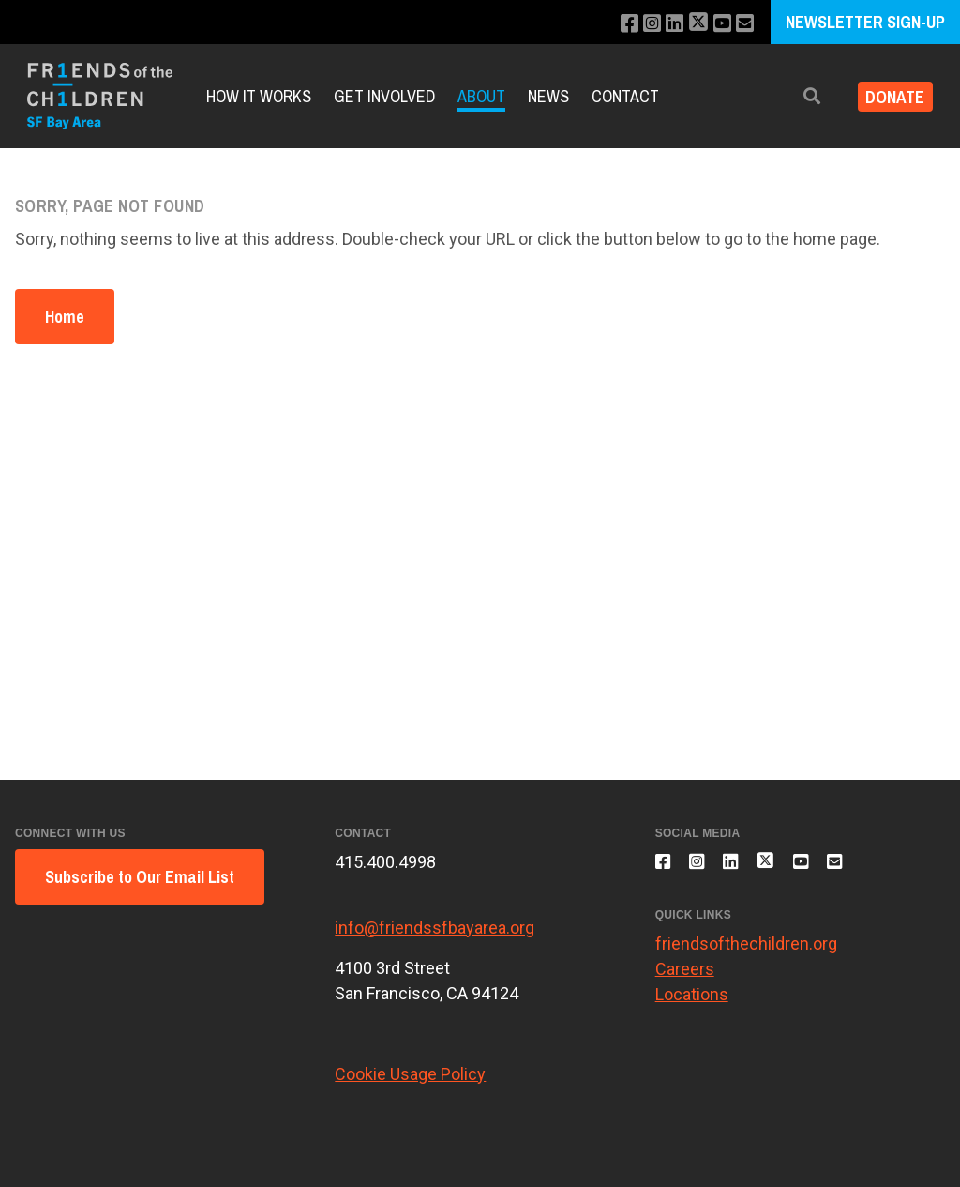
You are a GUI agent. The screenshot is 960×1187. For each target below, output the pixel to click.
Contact (625, 96)
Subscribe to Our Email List (139, 877)
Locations (691, 1004)
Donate (888, 96)
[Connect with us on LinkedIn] (665, 23)
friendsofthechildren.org (746, 954)
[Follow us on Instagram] (640, 23)
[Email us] (744, 23)
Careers (684, 979)
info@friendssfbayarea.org (434, 927)
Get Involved (384, 96)
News (548, 96)
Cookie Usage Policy (410, 1074)
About (481, 96)
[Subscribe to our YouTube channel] (719, 23)
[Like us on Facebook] (614, 23)
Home (64, 316)
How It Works (258, 96)
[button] (797, 96)
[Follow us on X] (692, 24)
